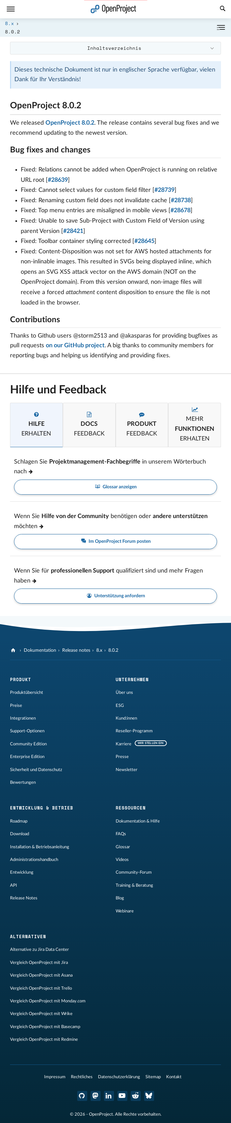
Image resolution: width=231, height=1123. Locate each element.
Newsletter (126, 770)
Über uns (124, 693)
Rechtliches (82, 1077)
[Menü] (10, 9)
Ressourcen (131, 807)
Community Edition (28, 744)
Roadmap (18, 821)
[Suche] (222, 9)
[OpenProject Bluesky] (149, 1096)
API (13, 885)
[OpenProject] (14, 650)
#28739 (164, 190)
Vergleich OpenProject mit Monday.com (48, 1001)
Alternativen (28, 936)
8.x (9, 23)
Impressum (55, 1077)
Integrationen (23, 718)
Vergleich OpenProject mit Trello (41, 988)
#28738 (181, 201)
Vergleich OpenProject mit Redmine (44, 1039)
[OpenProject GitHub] (82, 1096)
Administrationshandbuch (34, 860)
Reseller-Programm (134, 731)
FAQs (121, 834)
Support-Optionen (27, 731)
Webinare (125, 911)
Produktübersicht (26, 693)
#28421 (73, 231)
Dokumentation (40, 650)
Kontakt (174, 1077)
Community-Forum (134, 872)
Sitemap (153, 1077)
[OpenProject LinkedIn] (109, 1096)
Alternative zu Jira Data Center (39, 950)
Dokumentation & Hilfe (138, 821)
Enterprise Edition (27, 757)
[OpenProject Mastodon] (96, 1096)
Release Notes (23, 898)
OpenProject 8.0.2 (69, 123)
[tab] (36, 425)
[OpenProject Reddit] (136, 1096)
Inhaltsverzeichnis (114, 47)
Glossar (123, 847)
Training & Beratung (134, 885)
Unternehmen (132, 679)
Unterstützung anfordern (115, 596)
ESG (120, 706)
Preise (16, 706)
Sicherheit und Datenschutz (36, 770)
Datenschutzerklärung (119, 1077)
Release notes (76, 650)
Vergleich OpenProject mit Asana (41, 975)
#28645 (144, 241)
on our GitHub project (75, 346)
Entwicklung (21, 872)
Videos (122, 860)
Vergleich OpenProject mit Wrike (41, 1014)
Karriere (123, 744)
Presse (122, 757)
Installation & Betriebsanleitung (39, 847)
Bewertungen (23, 782)
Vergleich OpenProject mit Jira (39, 963)
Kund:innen (126, 718)
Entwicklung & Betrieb (41, 807)
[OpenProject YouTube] (122, 1096)
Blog (120, 898)
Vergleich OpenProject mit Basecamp (45, 1027)
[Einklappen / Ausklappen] (221, 27)
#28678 (180, 211)
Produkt (20, 679)
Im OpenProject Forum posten (115, 541)
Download (19, 834)
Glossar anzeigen (115, 487)
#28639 (58, 180)
